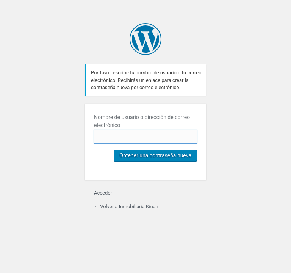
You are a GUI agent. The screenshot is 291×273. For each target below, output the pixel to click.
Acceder (103, 193)
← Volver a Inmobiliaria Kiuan (126, 206)
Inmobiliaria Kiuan (145, 39)
